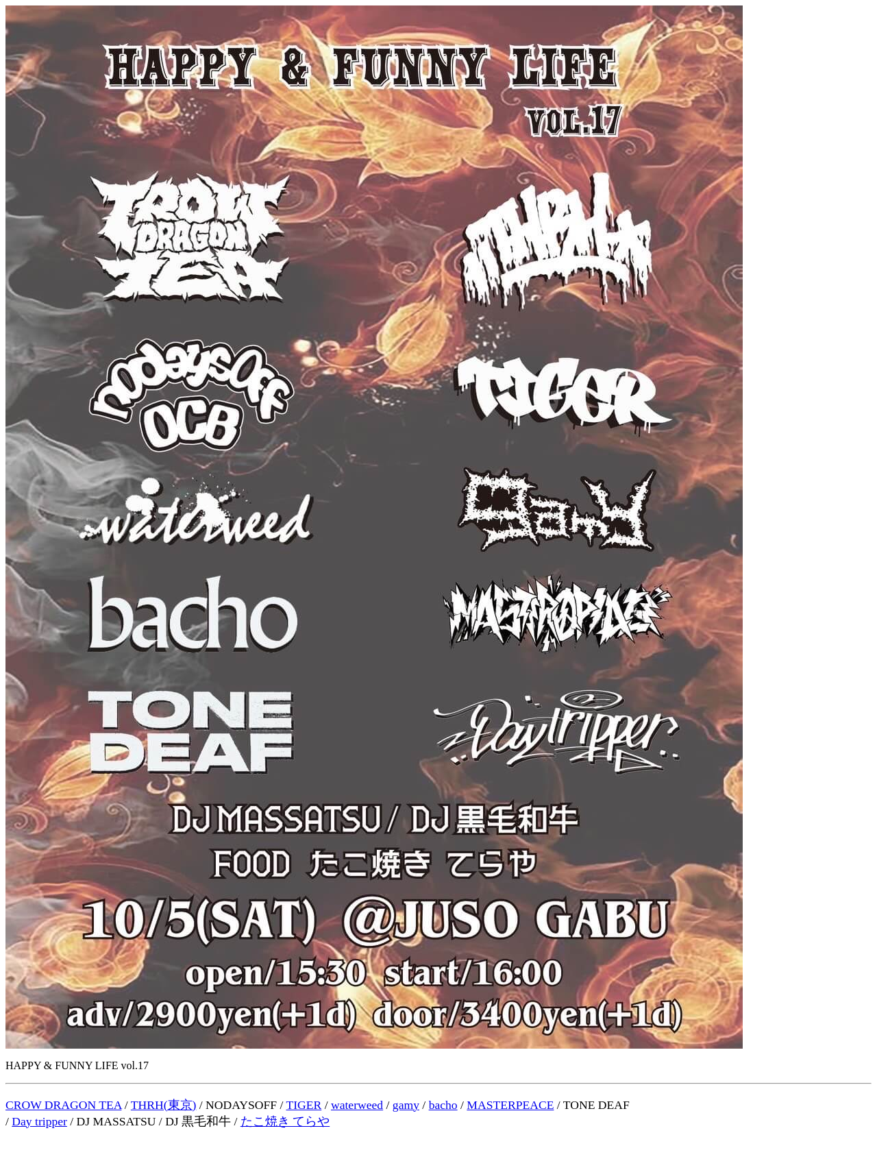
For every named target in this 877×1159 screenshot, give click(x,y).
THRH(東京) (164, 1105)
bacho (443, 1105)
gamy (406, 1105)
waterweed (357, 1105)
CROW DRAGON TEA (63, 1105)
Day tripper (39, 1121)
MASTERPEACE (510, 1105)
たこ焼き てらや (285, 1121)
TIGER (303, 1105)
